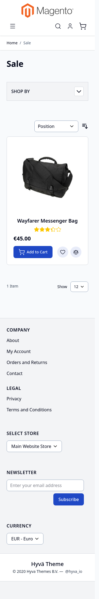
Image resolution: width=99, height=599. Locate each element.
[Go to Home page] (47, 10)
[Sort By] (56, 126)
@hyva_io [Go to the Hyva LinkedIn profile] (73, 571)
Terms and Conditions (29, 410)
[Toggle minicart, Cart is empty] (82, 26)
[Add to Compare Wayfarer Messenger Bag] (75, 252)
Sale (27, 42)
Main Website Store (31, 446)
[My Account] (70, 26)
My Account (19, 351)
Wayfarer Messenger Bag (47, 220)
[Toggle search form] (58, 26)
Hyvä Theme (47, 564)
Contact (15, 373)
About (13, 340)
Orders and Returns (27, 362)
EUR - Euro (22, 539)
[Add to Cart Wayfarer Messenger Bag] (33, 252)
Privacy (14, 399)
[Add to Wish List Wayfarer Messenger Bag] (62, 252)
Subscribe (68, 499)
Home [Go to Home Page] (12, 42)
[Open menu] (13, 26)
